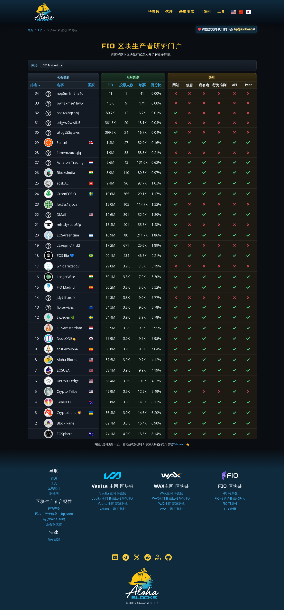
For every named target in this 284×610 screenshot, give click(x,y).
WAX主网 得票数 (171, 493)
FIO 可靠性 (230, 503)
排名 (35, 85)
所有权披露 (54, 524)
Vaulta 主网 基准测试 (113, 503)
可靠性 (205, 12)
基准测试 (186, 12)
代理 (169, 12)
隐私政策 (54, 539)
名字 (60, 85)
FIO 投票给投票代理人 (230, 498)
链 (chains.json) (54, 519)
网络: (34, 65)
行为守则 (54, 508)
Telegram (179, 444)
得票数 (153, 12)
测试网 (54, 493)
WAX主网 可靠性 (171, 509)
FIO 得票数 (230, 493)
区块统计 (54, 488)
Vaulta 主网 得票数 (112, 493)
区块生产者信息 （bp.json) (54, 514)
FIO (110, 85)
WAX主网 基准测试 (171, 503)
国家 (91, 85)
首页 (30, 30)
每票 (142, 85)
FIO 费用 (230, 509)
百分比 (156, 85)
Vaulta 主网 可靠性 (112, 509)
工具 (221, 12)
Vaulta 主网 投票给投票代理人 (113, 498)
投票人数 (126, 85)
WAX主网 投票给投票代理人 (171, 498)
